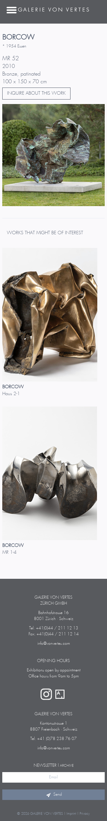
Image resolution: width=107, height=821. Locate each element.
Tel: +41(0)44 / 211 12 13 (53, 628)
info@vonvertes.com (53, 643)
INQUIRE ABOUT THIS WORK (36, 93)
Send (53, 794)
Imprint (71, 814)
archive (67, 766)
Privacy (85, 814)
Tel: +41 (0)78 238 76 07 (53, 739)
